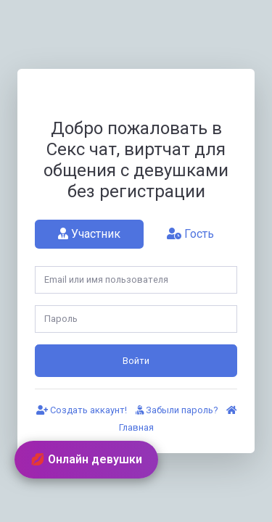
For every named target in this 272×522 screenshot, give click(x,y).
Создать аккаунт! (81, 410)
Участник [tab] (89, 234)
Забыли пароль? (177, 410)
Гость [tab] (190, 234)
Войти (136, 360)
